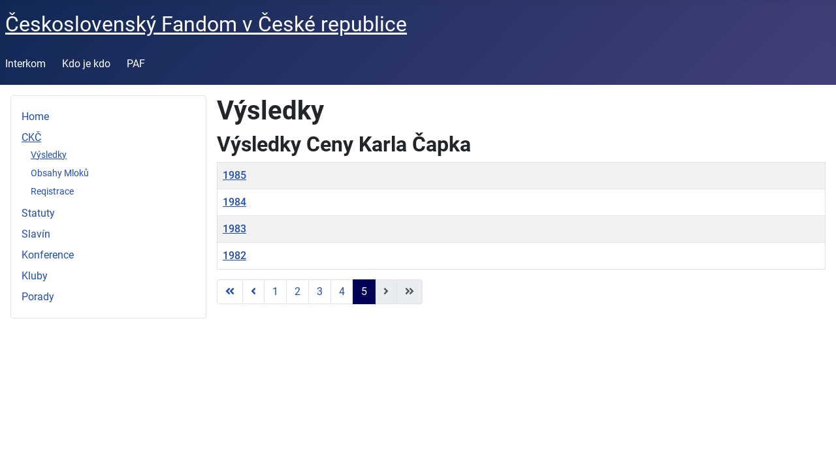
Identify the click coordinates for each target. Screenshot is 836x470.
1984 (234, 202)
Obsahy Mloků (60, 173)
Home (35, 116)
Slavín (36, 234)
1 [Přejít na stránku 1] (275, 291)
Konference (48, 255)
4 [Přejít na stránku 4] (342, 291)
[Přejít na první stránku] (230, 291)
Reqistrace (52, 191)
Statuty (38, 213)
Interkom (25, 63)
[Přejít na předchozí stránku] (253, 291)
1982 (234, 255)
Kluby (35, 276)
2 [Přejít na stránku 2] (297, 291)
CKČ (31, 137)
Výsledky (49, 154)
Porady (38, 296)
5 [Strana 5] (364, 291)
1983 (234, 229)
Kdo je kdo (86, 63)
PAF (136, 63)
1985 (234, 175)
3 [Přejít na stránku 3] (320, 291)
